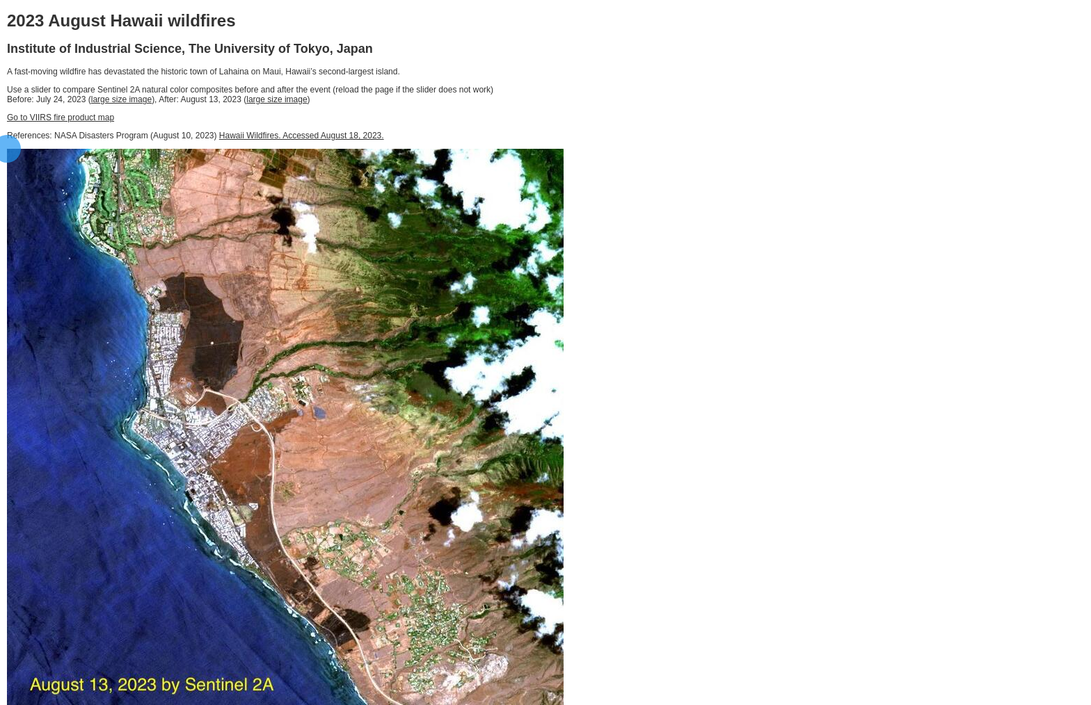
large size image (121, 99)
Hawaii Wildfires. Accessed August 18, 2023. (301, 135)
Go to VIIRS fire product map (60, 117)
